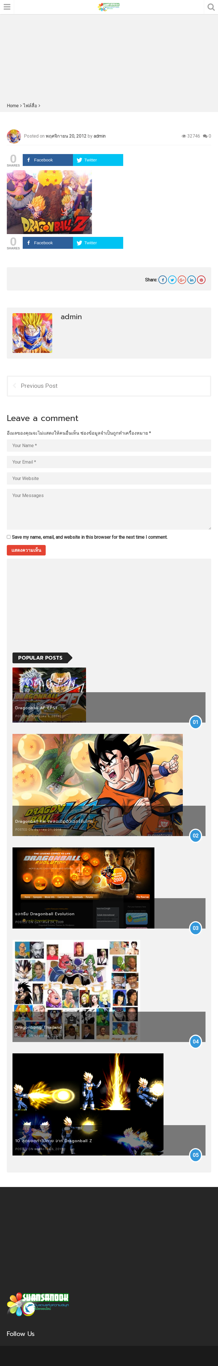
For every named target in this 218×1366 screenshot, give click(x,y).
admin (100, 136)
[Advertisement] (109, 59)
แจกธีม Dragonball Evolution (45, 914)
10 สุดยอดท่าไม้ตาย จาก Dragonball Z (53, 1141)
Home (13, 105)
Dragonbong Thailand (38, 1027)
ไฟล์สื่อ (30, 105)
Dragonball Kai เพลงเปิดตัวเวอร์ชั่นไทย (54, 821)
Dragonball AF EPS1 (36, 708)
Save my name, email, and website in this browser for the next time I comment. (89, 537)
